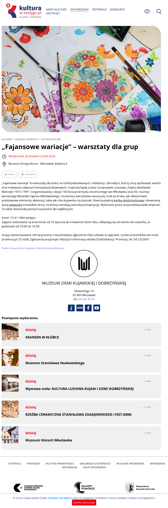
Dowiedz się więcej (60, 498)
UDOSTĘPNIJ (28, 174)
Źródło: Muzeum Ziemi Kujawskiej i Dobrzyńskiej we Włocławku (34, 248)
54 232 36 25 (87, 299)
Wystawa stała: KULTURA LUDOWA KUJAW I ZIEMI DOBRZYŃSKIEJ (79, 388)
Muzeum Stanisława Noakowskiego (55, 363)
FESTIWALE (99, 9)
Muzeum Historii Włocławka (48, 440)
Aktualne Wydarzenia (129, 463)
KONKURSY (117, 9)
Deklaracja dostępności (95, 463)
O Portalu (15, 463)
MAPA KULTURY (56, 9)
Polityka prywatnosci (60, 463)
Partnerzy (34, 463)
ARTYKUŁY (53, 13)
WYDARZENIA (80, 9)
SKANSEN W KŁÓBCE (42, 337)
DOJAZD (9, 174)
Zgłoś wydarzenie (94, 467)
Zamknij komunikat (84, 502)
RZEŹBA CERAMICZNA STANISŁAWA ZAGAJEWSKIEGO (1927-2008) (78, 414)
